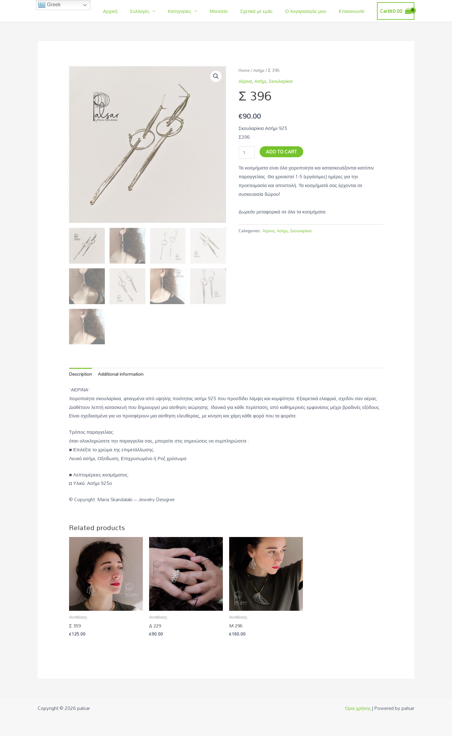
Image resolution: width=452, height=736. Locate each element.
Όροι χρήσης (357, 708)
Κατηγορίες (193, 11)
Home (245, 70)
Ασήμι (260, 70)
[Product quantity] (247, 152)
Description (81, 374)
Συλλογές (157, 11)
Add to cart (282, 151)
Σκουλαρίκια (282, 81)
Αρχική (130, 11)
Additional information (122, 374)
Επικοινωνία (353, 11)
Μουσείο (230, 11)
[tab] (81, 374)
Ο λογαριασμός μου (310, 11)
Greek (49, 5)
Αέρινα (246, 81)
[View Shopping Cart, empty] (395, 11)
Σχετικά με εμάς (264, 11)
